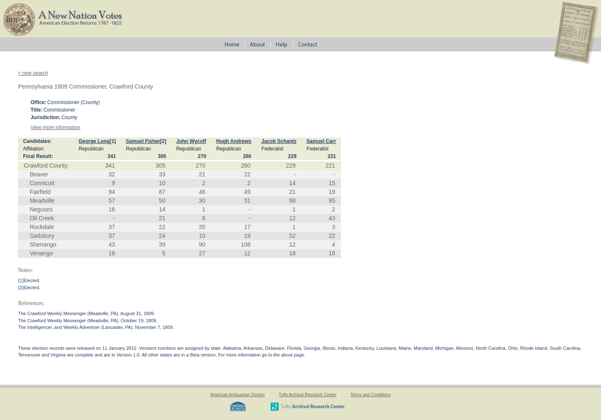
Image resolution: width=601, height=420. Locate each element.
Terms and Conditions (370, 394)
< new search (33, 73)
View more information (55, 127)
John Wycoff (191, 141)
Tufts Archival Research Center (307, 394)
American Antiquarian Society (237, 394)
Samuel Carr (321, 141)
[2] (163, 141)
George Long (94, 141)
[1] (113, 141)
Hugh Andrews (233, 141)
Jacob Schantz (278, 141)
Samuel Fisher (143, 141)
